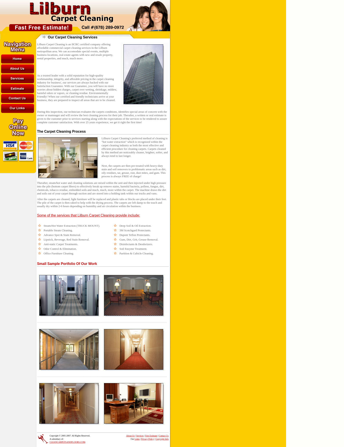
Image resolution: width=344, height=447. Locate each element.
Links (137, 439)
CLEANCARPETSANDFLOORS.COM (67, 442)
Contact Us (164, 435)
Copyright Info (162, 439)
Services (140, 435)
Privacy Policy (147, 439)
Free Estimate (151, 435)
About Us (130, 435)
